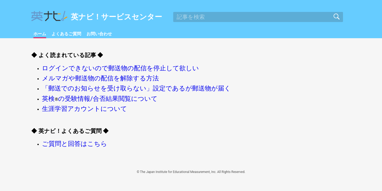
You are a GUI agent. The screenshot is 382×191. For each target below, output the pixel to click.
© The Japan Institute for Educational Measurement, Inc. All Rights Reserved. (191, 181)
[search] (258, 17)
